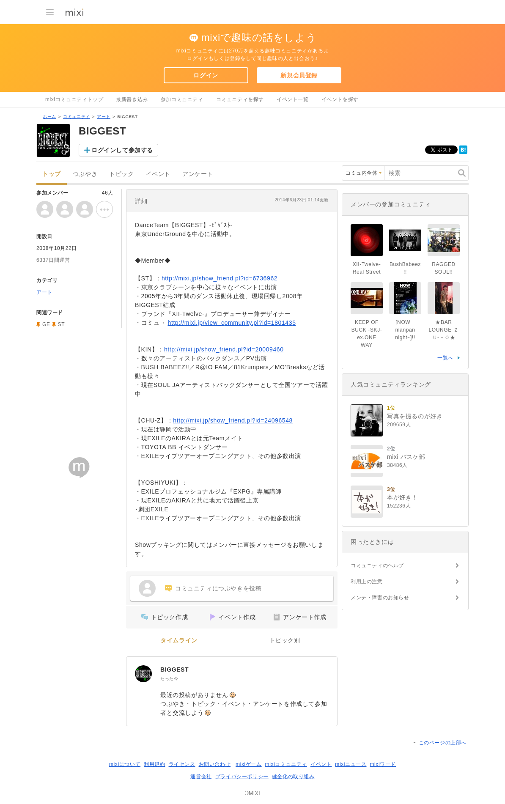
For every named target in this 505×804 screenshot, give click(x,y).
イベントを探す (340, 99)
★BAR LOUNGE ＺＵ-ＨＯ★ (444, 329)
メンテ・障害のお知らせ (380, 598)
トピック (121, 174)
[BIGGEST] (143, 673)
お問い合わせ (215, 764)
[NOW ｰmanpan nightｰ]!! (405, 329)
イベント (158, 174)
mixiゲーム (249, 764)
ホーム (49, 116)
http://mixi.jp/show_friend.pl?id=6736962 (219, 278)
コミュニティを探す (240, 99)
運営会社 (200, 776)
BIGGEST (174, 669)
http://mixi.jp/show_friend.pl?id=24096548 (233, 420)
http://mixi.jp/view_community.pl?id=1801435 (232, 322)
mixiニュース (350, 764)
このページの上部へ (443, 743)
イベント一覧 (293, 99)
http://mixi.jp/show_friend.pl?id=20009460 (224, 349)
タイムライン (179, 640)
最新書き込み (132, 99)
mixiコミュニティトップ (74, 99)
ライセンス (182, 764)
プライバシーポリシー (242, 776)
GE (46, 324)
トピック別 (284, 640)
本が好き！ (402, 497)
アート (103, 116)
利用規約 (154, 764)
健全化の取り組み (293, 776)
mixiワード (383, 764)
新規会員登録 (299, 75)
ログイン (205, 75)
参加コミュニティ (182, 99)
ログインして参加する (122, 150)
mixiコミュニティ (286, 764)
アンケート (197, 174)
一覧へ (445, 358)
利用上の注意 (367, 581)
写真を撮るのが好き (414, 416)
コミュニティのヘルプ (377, 565)
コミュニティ (76, 116)
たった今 (169, 678)
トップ (51, 174)
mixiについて (124, 764)
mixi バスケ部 (406, 456)
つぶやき (85, 174)
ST (61, 324)
